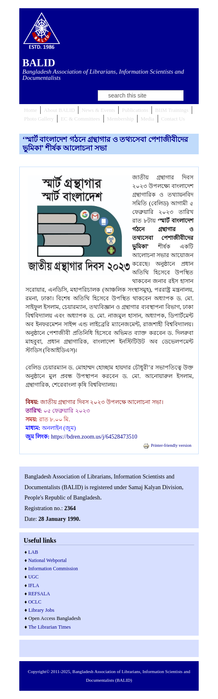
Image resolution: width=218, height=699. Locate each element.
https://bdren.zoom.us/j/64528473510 (94, 437)
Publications (135, 110)
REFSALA (39, 594)
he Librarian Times (51, 627)
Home (30, 110)
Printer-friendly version (167, 445)
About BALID (59, 110)
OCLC (34, 602)
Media (147, 119)
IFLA (33, 585)
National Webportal (47, 560)
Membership (120, 119)
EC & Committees (80, 119)
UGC (33, 577)
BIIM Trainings (171, 110)
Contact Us (173, 119)
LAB (33, 552)
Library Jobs (41, 610)
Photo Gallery (39, 119)
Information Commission (53, 568)
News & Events (98, 110)
